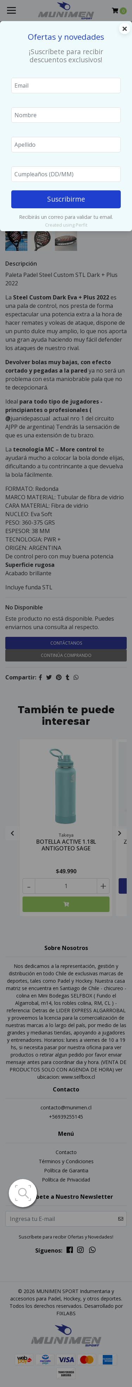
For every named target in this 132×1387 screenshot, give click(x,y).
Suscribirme (66, 199)
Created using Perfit (66, 225)
